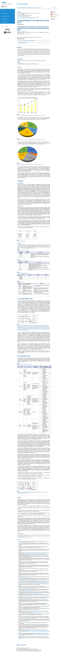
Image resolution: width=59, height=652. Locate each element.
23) (41, 192)
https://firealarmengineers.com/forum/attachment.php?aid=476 (34, 580)
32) (32, 227)
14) (34, 91)
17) (25, 177)
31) (44, 218)
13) (34, 89)
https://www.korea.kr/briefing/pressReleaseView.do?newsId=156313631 (35, 553)
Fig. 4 (18, 226)
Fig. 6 (42, 477)
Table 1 (47, 245)
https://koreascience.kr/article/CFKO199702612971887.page (28, 618)
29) (42, 214)
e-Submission (4, 22)
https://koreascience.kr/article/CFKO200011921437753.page (33, 593)
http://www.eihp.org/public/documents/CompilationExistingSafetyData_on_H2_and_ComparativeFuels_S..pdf (34, 582)
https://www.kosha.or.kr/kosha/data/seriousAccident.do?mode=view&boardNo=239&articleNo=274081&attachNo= (34, 612)
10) (35, 85)
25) (41, 194)
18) (23, 185)
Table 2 (19, 246)
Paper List (55, 7)
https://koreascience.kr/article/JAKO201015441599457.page (34, 588)
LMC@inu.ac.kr (27, 34)
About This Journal (5, 16)
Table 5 (21, 361)
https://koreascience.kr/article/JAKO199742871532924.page (34, 590)
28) (45, 210)
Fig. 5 (23, 304)
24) (40, 193)
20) (47, 187)
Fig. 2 (29, 118)
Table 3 (21, 247)
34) (49, 519)
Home (2, 10)
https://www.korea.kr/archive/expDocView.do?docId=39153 (39, 555)
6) (45, 77)
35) (43, 520)
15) (24, 168)
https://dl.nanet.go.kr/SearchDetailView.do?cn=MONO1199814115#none (34, 596)
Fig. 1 (22, 94)
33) (21, 308)
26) (22, 196)
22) (49, 190)
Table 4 (34, 247)
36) (34, 523)
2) (49, 70)
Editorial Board (4, 19)
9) (45, 84)
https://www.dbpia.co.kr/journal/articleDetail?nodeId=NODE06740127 (34, 605)
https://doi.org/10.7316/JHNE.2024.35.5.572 (26, 18)
